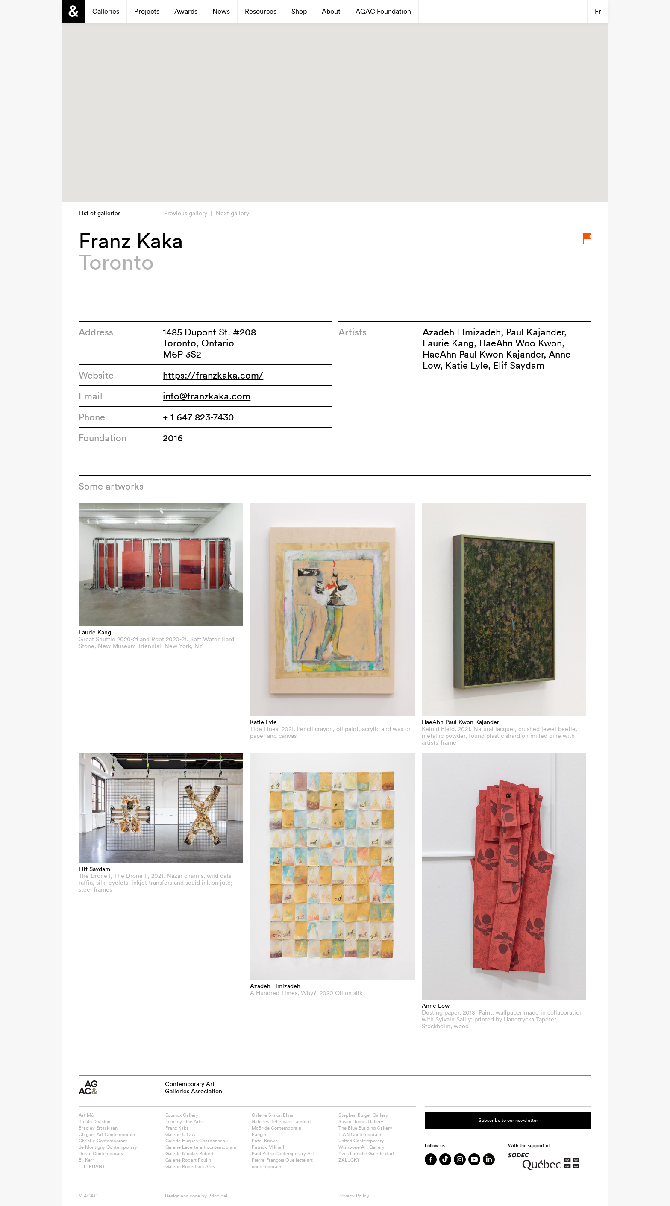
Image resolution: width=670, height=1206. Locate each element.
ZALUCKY (349, 1159)
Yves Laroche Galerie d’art (366, 1153)
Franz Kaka (177, 1127)
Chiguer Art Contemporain (107, 1134)
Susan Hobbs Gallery (360, 1121)
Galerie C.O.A (180, 1134)
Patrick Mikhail (268, 1147)
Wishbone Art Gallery (361, 1147)
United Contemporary (361, 1140)
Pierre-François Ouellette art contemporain (282, 1163)
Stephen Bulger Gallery (363, 1115)
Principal (217, 1195)
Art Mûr (87, 1115)
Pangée (259, 1134)
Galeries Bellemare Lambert (281, 1121)
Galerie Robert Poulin (188, 1159)
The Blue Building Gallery (365, 1127)
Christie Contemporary (103, 1140)
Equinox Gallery (181, 1115)
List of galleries (99, 213)
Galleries (105, 11)
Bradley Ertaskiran (98, 1127)
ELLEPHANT (92, 1166)
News (221, 11)
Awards (185, 11)
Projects (146, 11)
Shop (299, 11)
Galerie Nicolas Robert (189, 1153)
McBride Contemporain (276, 1127)
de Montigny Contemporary (108, 1147)
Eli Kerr (86, 1159)
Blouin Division (94, 1121)
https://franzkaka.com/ (213, 375)
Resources (260, 11)
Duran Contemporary (101, 1153)
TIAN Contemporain (359, 1134)
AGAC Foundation (383, 11)
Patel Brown (265, 1140)
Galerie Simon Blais (272, 1115)
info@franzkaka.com (206, 396)
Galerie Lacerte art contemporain (200, 1147)
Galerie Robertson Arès (190, 1166)
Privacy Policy (353, 1195)
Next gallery (232, 213)
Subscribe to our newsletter (508, 1120)
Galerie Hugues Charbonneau (196, 1140)
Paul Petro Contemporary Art (283, 1153)
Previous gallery (185, 213)
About (331, 11)
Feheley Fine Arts (184, 1121)
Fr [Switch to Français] (598, 11)
